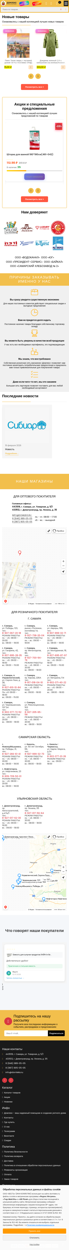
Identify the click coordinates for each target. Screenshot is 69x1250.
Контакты (7, 1117)
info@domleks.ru (21, 515)
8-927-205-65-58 (33, 713)
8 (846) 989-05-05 (22, 518)
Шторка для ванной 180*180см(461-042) (30, 154)
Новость (9, 449)
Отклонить (34, 1237)
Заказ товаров (10, 1179)
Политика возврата (12, 1156)
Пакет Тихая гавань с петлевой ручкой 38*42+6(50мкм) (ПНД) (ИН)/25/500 (18, 62)
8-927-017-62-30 (11, 818)
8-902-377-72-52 (11, 712)
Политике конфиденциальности (40, 1225)
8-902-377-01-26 (56, 756)
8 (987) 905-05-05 (22, 521)
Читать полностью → (15, 978)
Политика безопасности (15, 1151)
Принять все (34, 1231)
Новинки (7, 1101)
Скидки (6, 1140)
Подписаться (56, 1033)
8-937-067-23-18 (11, 633)
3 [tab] (2, 989)
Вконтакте (8, 1136)
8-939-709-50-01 (11, 776)
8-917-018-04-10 (34, 682)
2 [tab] (2, 987)
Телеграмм (8, 1131)
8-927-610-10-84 (11, 687)
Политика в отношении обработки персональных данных (31, 1165)
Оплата (6, 1174)
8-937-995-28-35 (12, 655)
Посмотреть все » (34, 86)
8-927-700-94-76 (33, 659)
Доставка (7, 1161)
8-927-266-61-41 (11, 754)
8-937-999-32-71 (56, 633)
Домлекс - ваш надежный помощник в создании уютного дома (34, 1113)
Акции (6, 1097)
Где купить (8, 1122)
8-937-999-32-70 (34, 754)
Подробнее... (12, 453)
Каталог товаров (11, 1092)
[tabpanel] (34, 963)
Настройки (34, 1244)
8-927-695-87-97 (57, 655)
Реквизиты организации (15, 1170)
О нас (6, 1126)
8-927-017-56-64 (34, 813)
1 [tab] (2, 984)
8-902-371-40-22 (56, 682)
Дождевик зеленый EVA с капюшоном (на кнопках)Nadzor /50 (51, 62)
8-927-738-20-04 (34, 635)
